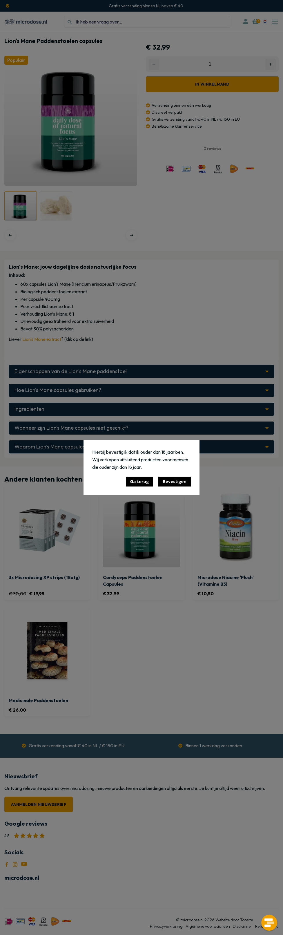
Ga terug (139, 481)
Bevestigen (174, 481)
